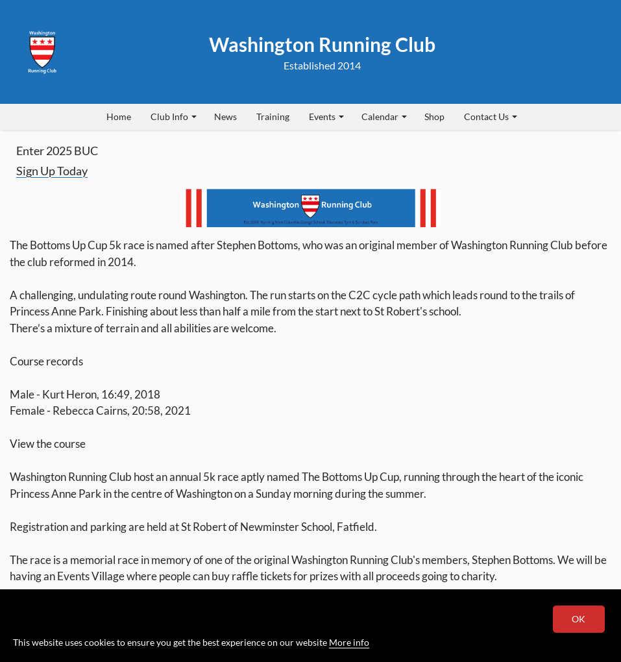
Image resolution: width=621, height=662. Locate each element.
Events (326, 116)
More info (349, 642)
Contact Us (490, 116)
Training (272, 116)
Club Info (174, 116)
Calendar (384, 116)
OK (579, 618)
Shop (434, 116)
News (225, 116)
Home (118, 116)
